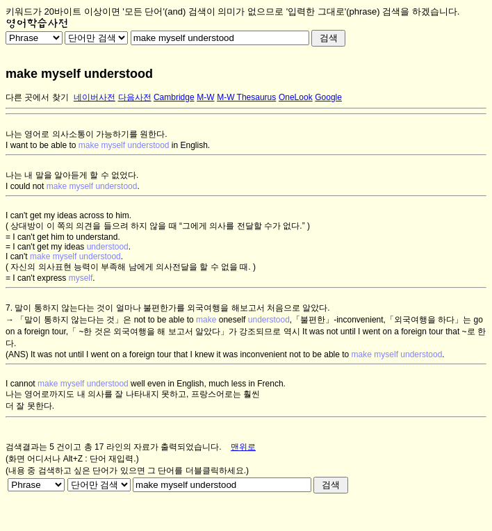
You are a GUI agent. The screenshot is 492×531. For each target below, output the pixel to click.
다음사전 (134, 97)
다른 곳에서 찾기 (37, 97)
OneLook (296, 97)
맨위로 (243, 447)
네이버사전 (94, 97)
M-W (205, 97)
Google (328, 97)
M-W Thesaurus (246, 97)
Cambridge (174, 97)
